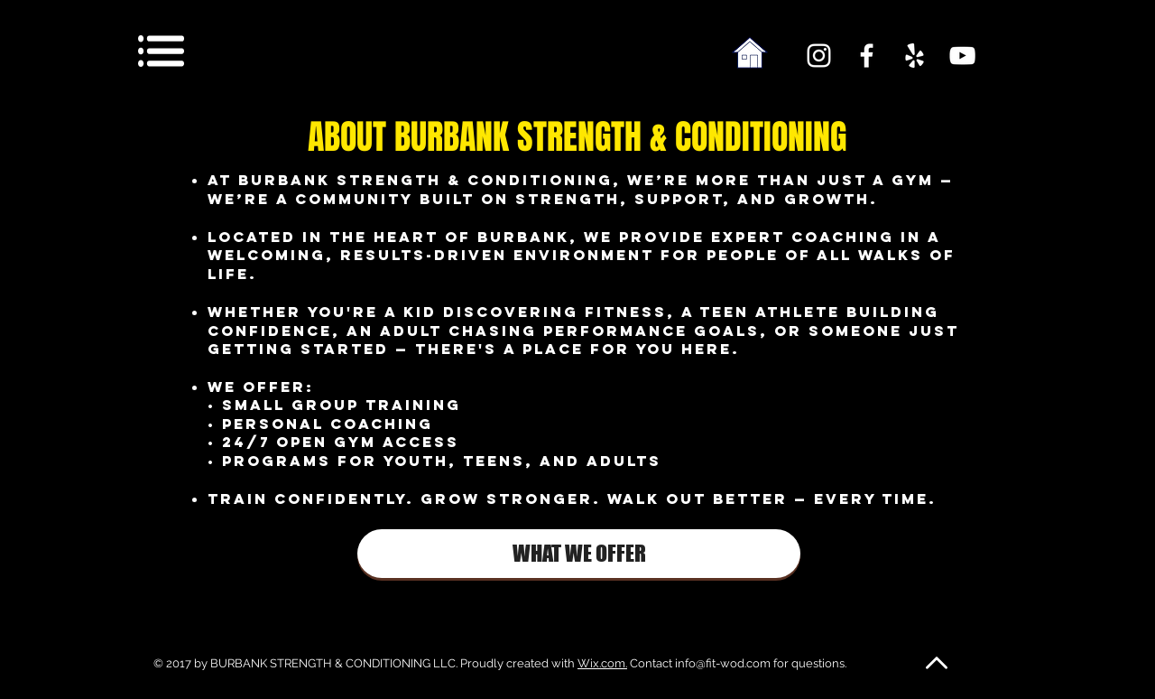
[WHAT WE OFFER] (578, 553)
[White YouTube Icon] (962, 55)
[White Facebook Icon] (866, 55)
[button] (161, 51)
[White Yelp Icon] (914, 55)
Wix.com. (602, 663)
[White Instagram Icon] (819, 55)
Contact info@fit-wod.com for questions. (736, 663)
